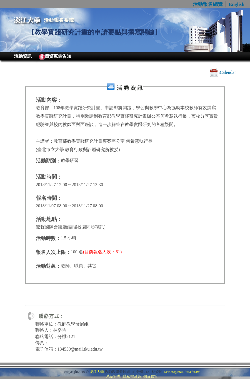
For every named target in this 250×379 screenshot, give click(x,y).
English (236, 4)
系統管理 (113, 376)
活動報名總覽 (208, 4)
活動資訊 (23, 56)
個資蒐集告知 (57, 56)
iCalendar (223, 72)
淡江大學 (96, 372)
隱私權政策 (132, 376)
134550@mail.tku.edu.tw (181, 372)
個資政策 (150, 376)
